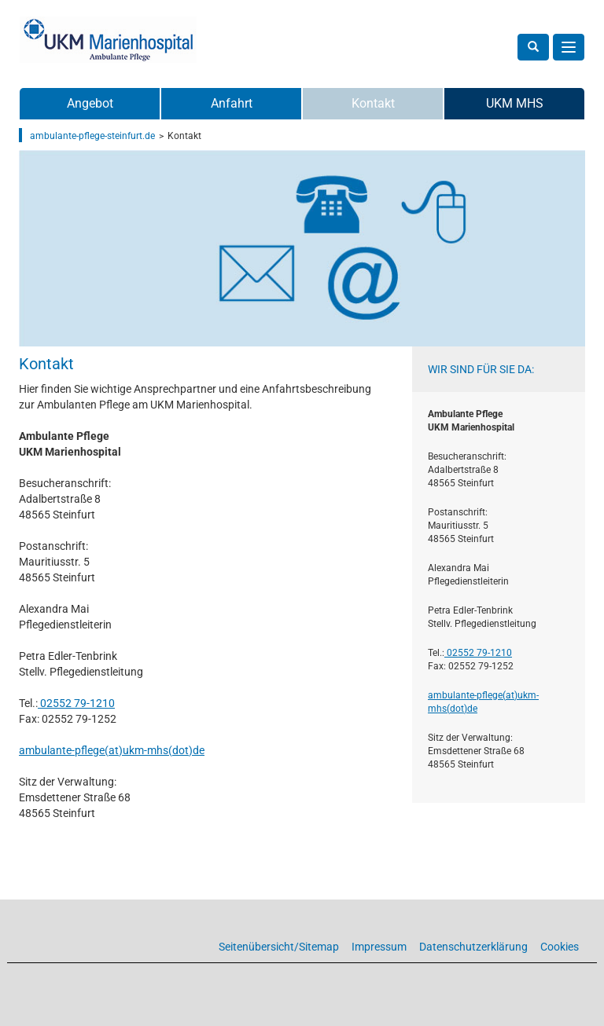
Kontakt (373, 103)
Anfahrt (231, 103)
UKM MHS (514, 103)
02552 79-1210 (76, 703)
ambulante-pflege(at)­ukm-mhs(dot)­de (111, 750)
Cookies (559, 946)
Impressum (379, 946)
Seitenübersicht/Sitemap (279, 946)
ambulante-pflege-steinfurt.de (92, 135)
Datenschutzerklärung (473, 946)
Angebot (90, 103)
